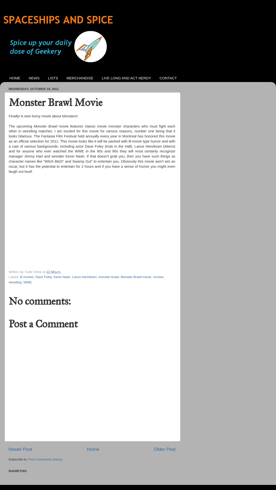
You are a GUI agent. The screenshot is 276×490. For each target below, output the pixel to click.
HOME (14, 78)
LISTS (53, 78)
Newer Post (20, 449)
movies (158, 277)
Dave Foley (43, 277)
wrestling (15, 282)
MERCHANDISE (80, 78)
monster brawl (109, 277)
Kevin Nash (62, 277)
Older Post (165, 449)
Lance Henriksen (84, 277)
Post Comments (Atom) (45, 459)
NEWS (34, 78)
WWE (27, 282)
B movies (27, 277)
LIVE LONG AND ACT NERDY (126, 78)
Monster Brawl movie (136, 277)
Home (93, 449)
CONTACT (168, 78)
